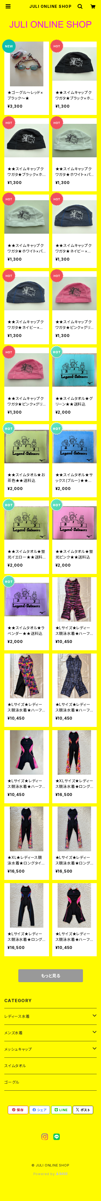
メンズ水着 (13, 1032)
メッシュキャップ (18, 1049)
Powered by (50, 1174)
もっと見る (50, 975)
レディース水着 (17, 1016)
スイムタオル (15, 1065)
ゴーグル (11, 1082)
